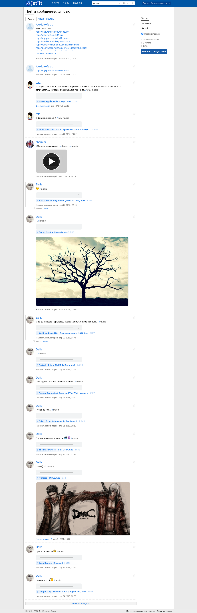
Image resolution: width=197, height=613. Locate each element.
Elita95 (45, 209)
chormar (41, 142)
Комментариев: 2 (44, 539)
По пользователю (151, 40)
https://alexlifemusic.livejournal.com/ (53, 41)
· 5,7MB (56, 232)
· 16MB (67, 333)
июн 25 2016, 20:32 (68, 134)
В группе (147, 43)
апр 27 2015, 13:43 (67, 369)
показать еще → (80, 603)
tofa (38, 82)
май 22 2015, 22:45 (68, 205)
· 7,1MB (58, 101)
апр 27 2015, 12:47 (67, 398)
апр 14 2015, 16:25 (61, 539)
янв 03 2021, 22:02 (67, 74)
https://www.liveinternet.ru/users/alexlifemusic (57, 44)
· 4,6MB (68, 129)
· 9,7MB (65, 200)
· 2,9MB (62, 421)
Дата (145, 46)
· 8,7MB (54, 563)
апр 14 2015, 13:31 (67, 567)
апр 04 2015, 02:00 (67, 596)
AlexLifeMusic (44, 24)
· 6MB (52, 478)
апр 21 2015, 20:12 (67, 426)
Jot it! (41, 611)
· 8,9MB (66, 591)
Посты (125, 3)
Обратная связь (164, 611)
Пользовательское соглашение (140, 611)
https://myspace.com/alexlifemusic (52, 38)
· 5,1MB (67, 393)
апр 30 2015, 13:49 (67, 338)
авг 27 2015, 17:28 (67, 176)
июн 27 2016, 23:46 (60, 106)
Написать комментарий (47, 58)
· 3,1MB (61, 365)
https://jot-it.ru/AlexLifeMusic (49, 35)
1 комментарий (43, 106)
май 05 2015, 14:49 (67, 309)
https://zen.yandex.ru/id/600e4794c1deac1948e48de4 (61, 48)
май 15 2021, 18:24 (67, 58)
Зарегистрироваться (160, 3)
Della (39, 184)
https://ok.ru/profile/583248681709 (52, 32)
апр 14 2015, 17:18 (67, 454)
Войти (146, 3)
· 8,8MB (59, 450)
